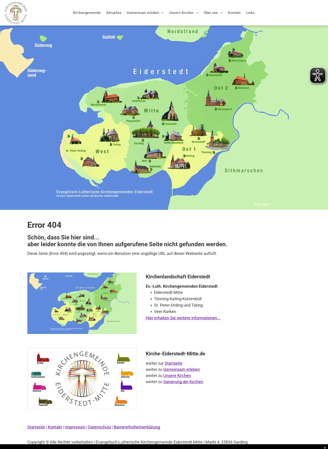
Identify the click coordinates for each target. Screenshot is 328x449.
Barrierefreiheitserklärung (137, 427)
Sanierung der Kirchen (183, 381)
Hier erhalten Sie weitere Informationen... (183, 318)
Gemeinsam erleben (181, 369)
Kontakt (55, 427)
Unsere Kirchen (177, 375)
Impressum (75, 427)
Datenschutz (99, 427)
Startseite (173, 363)
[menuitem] (87, 13)
